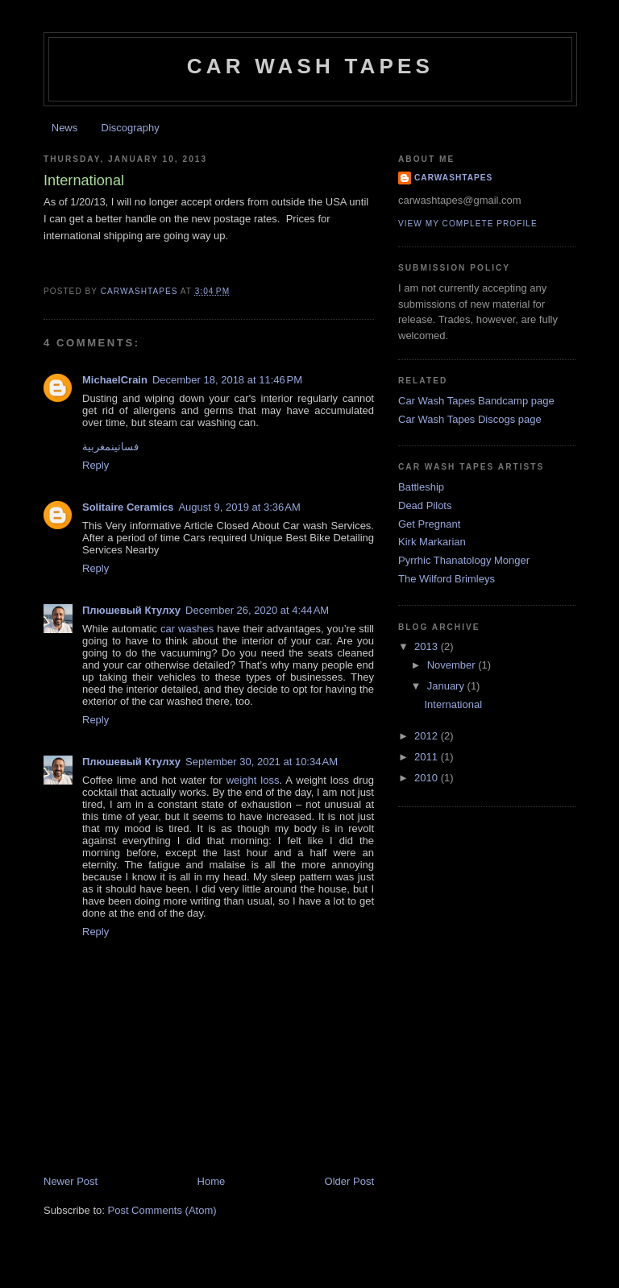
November (453, 665)
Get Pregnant (429, 524)
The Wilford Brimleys (446, 579)
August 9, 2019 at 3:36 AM (239, 507)
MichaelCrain (114, 380)
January (447, 686)
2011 (427, 757)
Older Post (349, 1181)
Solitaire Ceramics (127, 507)
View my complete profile (468, 223)
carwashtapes (453, 177)
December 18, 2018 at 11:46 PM (227, 380)
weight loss (253, 780)
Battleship (421, 487)
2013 (427, 646)
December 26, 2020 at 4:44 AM (257, 610)
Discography (131, 128)
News (65, 128)
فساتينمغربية (110, 447)
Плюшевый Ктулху (131, 610)
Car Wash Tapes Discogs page (470, 419)
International (453, 704)
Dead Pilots (424, 505)
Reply (95, 465)
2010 (427, 778)
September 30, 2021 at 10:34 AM (261, 762)
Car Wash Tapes (310, 66)
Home (211, 1181)
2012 (427, 736)
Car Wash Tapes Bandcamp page (476, 401)
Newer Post (71, 1181)
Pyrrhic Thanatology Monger (464, 560)
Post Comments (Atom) (162, 1210)
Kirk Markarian (432, 542)
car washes (187, 629)
